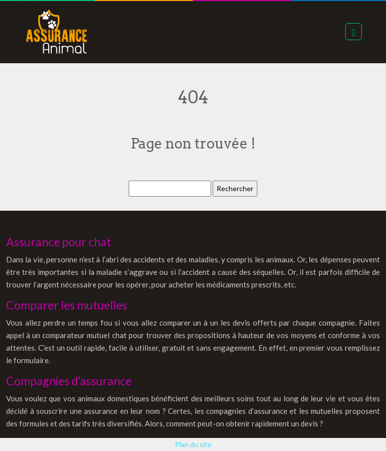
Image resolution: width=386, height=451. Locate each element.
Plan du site (193, 444)
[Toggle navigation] (353, 31)
